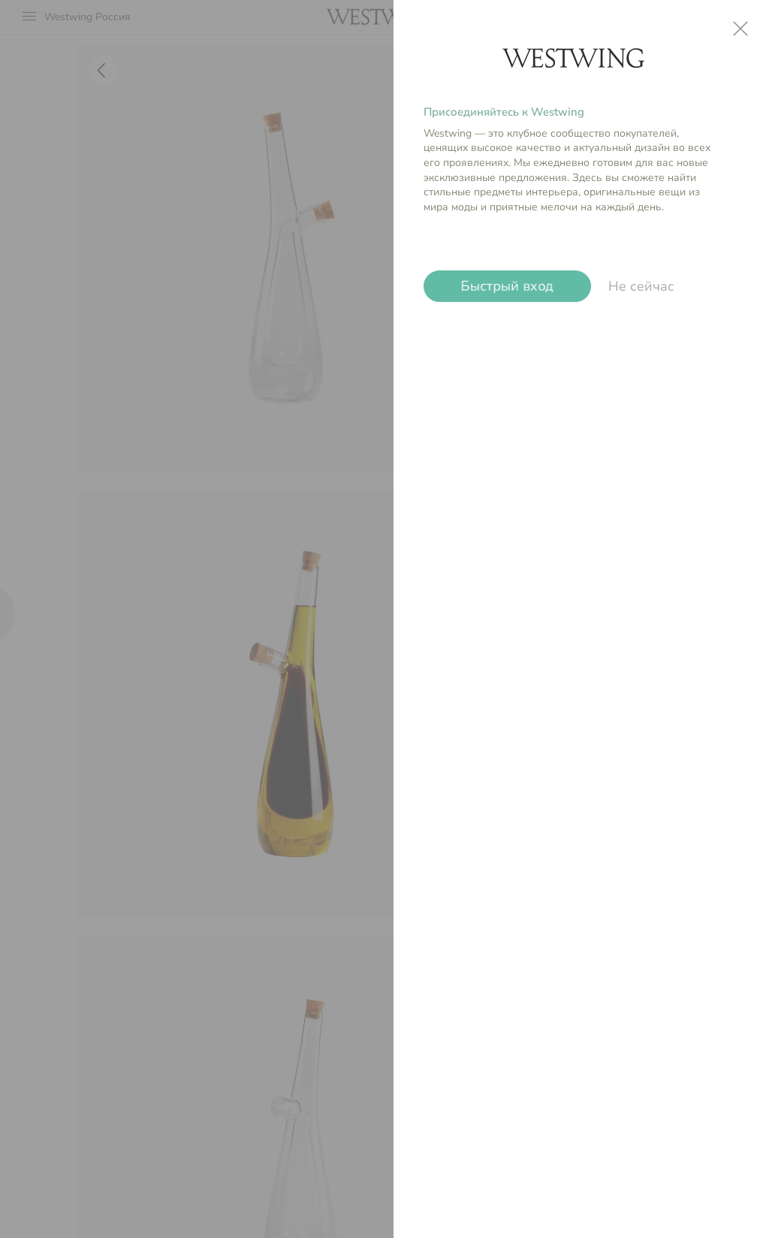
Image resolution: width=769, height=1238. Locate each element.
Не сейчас (641, 286)
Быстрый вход (507, 286)
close (740, 28)
